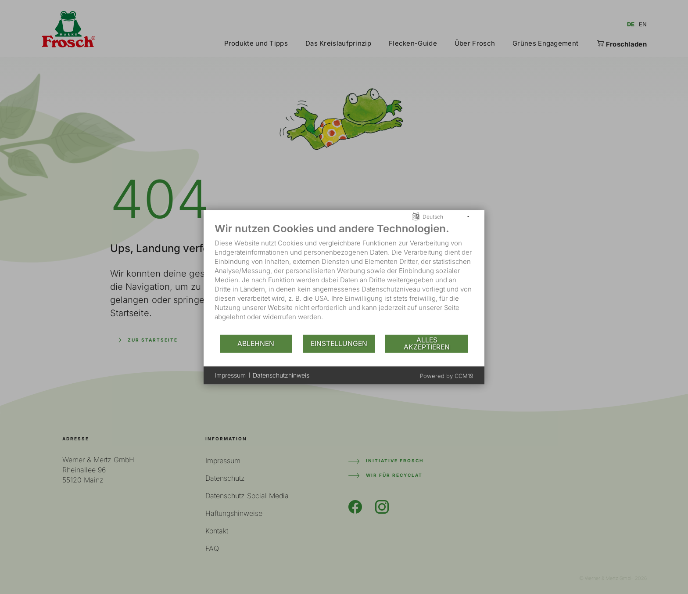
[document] (344, 277)
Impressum (230, 375)
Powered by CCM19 (446, 375)
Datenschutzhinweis (281, 375)
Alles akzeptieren (427, 343)
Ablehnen (255, 343)
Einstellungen (339, 343)
